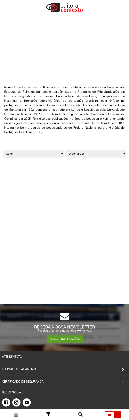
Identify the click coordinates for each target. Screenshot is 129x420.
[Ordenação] (95, 154)
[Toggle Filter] (48, 414)
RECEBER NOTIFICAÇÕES (64, 339)
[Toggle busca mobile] (16, 415)
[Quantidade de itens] (33, 154)
